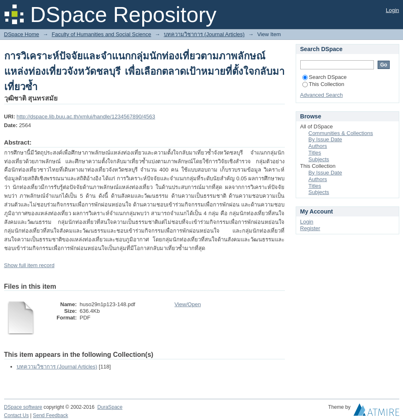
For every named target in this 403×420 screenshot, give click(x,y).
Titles (315, 153)
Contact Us (16, 415)
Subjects (319, 159)
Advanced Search (321, 95)
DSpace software (23, 407)
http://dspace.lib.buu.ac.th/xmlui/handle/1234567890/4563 (86, 116)
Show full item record (29, 265)
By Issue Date (325, 139)
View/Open (188, 304)
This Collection (323, 84)
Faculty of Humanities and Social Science (101, 34)
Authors (318, 146)
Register (310, 228)
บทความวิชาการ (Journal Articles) (204, 34)
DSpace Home (22, 34)
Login (392, 10)
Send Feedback (50, 415)
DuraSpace (109, 407)
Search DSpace (324, 77)
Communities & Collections (341, 133)
